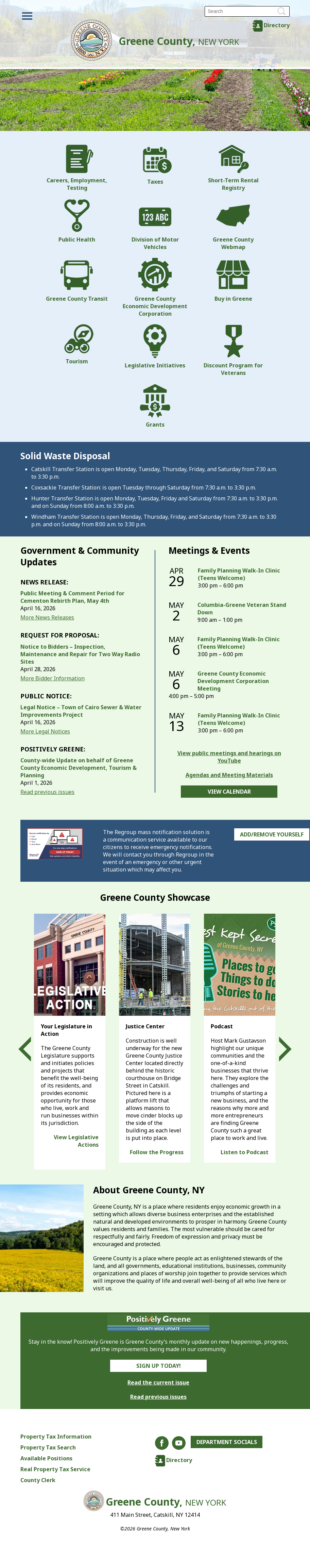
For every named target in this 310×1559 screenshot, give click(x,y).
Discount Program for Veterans (233, 350)
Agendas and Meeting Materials (229, 775)
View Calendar (229, 791)
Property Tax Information (55, 1436)
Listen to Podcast (245, 1152)
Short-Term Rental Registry (233, 168)
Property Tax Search (48, 1447)
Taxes (155, 165)
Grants (155, 405)
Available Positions (46, 1458)
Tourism (77, 344)
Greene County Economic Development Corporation (155, 287)
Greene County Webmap (233, 224)
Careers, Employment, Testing (77, 168)
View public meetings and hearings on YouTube (229, 756)
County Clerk (37, 1480)
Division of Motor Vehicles (155, 224)
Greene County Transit (77, 280)
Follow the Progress (157, 1152)
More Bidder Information (52, 678)
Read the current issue (158, 1382)
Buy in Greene (233, 280)
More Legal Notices (45, 731)
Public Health (76, 220)
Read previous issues (47, 792)
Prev (31, 1049)
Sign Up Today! (158, 1366)
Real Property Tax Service (55, 1469)
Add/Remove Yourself (272, 834)
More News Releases (47, 617)
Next (279, 1049)
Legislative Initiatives (155, 346)
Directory (277, 25)
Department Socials (226, 1442)
